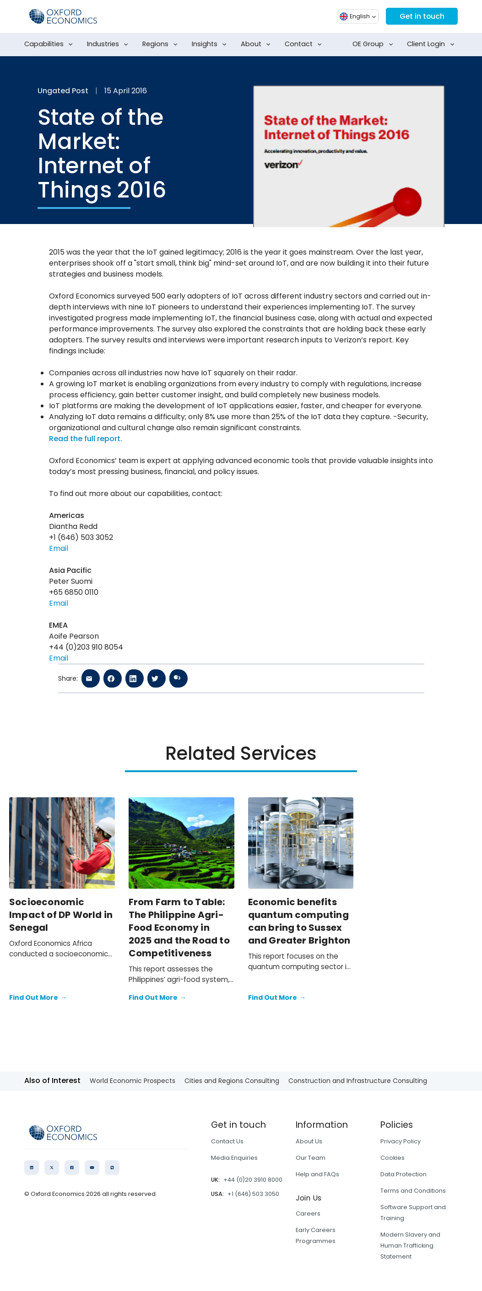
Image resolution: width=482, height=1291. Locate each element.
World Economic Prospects (132, 1080)
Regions (161, 44)
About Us (309, 1141)
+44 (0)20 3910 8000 (252, 1180)
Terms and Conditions (413, 1191)
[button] (357, 16)
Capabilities (50, 44)
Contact (305, 44)
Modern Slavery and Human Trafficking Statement (410, 1245)
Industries (109, 44)
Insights (211, 44)
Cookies (392, 1158)
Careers (308, 1213)
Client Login (432, 44)
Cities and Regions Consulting (231, 1080)
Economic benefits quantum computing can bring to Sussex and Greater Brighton (299, 921)
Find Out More (38, 998)
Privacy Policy (400, 1141)
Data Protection (403, 1174)
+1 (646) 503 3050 (253, 1194)
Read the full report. (85, 438)
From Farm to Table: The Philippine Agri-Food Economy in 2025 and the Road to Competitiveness (179, 928)
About (257, 44)
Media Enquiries (234, 1158)
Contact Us (227, 1141)
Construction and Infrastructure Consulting (357, 1080)
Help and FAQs (317, 1174)
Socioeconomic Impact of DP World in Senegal (61, 915)
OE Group (374, 44)
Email (58, 548)
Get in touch (421, 16)
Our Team (310, 1158)
